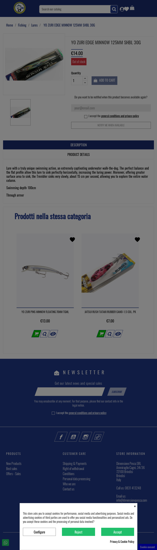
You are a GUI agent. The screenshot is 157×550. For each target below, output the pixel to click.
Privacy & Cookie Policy (122, 542)
